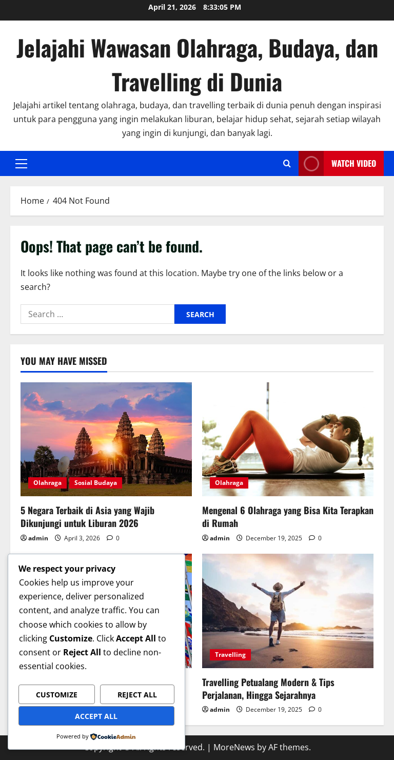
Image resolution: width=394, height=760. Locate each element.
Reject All (137, 694)
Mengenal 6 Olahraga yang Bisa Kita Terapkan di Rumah (287, 516)
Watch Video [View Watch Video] (337, 163)
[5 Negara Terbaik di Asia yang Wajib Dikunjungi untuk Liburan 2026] (106, 439)
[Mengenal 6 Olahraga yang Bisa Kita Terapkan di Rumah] (287, 439)
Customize (56, 694)
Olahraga (47, 482)
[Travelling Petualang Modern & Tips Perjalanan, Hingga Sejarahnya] (287, 611)
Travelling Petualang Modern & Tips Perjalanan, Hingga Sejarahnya (268, 688)
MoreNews (234, 747)
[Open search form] (287, 163)
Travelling (230, 654)
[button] (21, 163)
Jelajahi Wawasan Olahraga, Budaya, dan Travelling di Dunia (197, 64)
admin (38, 538)
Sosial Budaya (95, 482)
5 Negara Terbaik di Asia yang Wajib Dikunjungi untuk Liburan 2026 (87, 516)
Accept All (96, 716)
